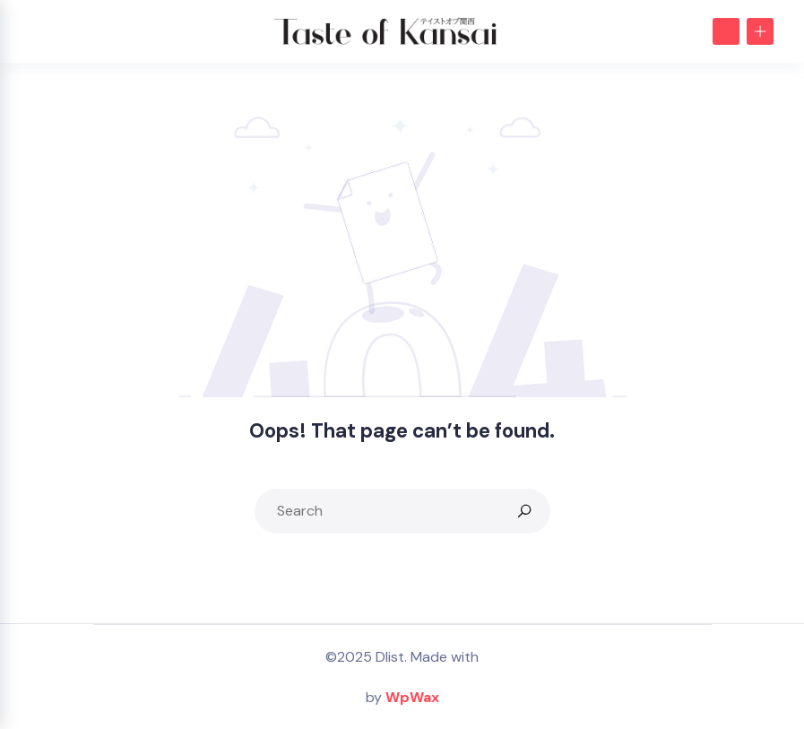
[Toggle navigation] (35, 30)
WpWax (412, 697)
